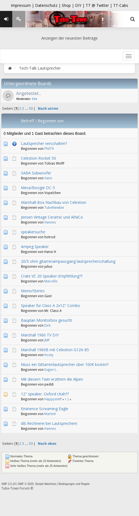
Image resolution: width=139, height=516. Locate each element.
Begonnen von (51, 120)
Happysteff (52, 399)
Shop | (68, 5)
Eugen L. (50, 369)
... (27, 108)
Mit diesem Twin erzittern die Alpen (52, 379)
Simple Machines (45, 483)
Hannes (50, 222)
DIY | (80, 5)
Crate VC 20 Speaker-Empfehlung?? (51, 276)
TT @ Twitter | (99, 5)
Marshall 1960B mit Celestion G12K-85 (55, 349)
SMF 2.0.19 (8, 483)
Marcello (51, 281)
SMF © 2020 (25, 483)
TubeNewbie (54, 207)
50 (31, 108)
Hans (48, 178)
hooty (48, 355)
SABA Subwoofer (36, 172)
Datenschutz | (48, 5)
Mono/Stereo (33, 290)
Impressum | (23, 5)
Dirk (34, 98)
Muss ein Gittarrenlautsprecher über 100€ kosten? (65, 364)
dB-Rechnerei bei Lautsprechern (49, 423)
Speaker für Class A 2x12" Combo (50, 305)
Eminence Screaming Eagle (44, 408)
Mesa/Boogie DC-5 (38, 187)
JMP (47, 340)
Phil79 (49, 148)
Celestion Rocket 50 (38, 158)
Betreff (27, 120)
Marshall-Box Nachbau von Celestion (53, 202)
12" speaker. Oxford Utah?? (45, 393)
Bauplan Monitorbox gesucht (46, 320)
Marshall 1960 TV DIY (40, 335)
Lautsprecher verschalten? (44, 143)
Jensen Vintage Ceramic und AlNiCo (52, 217)
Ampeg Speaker (35, 246)
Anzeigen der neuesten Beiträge (69, 38)
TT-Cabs (120, 5)
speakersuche (33, 231)
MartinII (50, 413)
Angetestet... (28, 93)
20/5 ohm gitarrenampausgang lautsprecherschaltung (68, 261)
